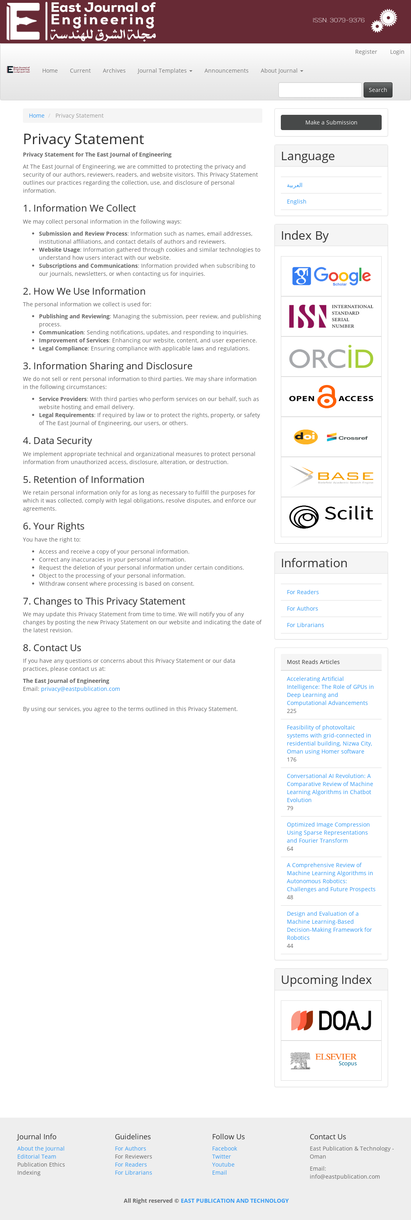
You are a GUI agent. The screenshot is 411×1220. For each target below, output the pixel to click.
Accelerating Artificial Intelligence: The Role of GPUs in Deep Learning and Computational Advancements (330, 691)
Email (219, 1172)
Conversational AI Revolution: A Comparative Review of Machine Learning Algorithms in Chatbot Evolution (330, 788)
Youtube (223, 1164)
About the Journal (41, 1148)
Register (366, 51)
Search (378, 90)
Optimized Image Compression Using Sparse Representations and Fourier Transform (328, 832)
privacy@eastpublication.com (80, 688)
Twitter (221, 1156)
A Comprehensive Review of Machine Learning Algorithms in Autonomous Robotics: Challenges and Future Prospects (331, 877)
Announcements (226, 70)
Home (50, 70)
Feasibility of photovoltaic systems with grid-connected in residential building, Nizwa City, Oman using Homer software (329, 739)
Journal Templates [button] (165, 70)
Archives (114, 70)
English (297, 201)
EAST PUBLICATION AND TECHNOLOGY (235, 1200)
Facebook (224, 1148)
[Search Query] (320, 90)
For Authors (302, 608)
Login (397, 51)
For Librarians (305, 625)
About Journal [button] (282, 70)
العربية (295, 185)
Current (80, 70)
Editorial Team (36, 1156)
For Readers (303, 592)
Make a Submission (331, 122)
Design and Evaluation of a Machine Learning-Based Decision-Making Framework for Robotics (329, 925)
